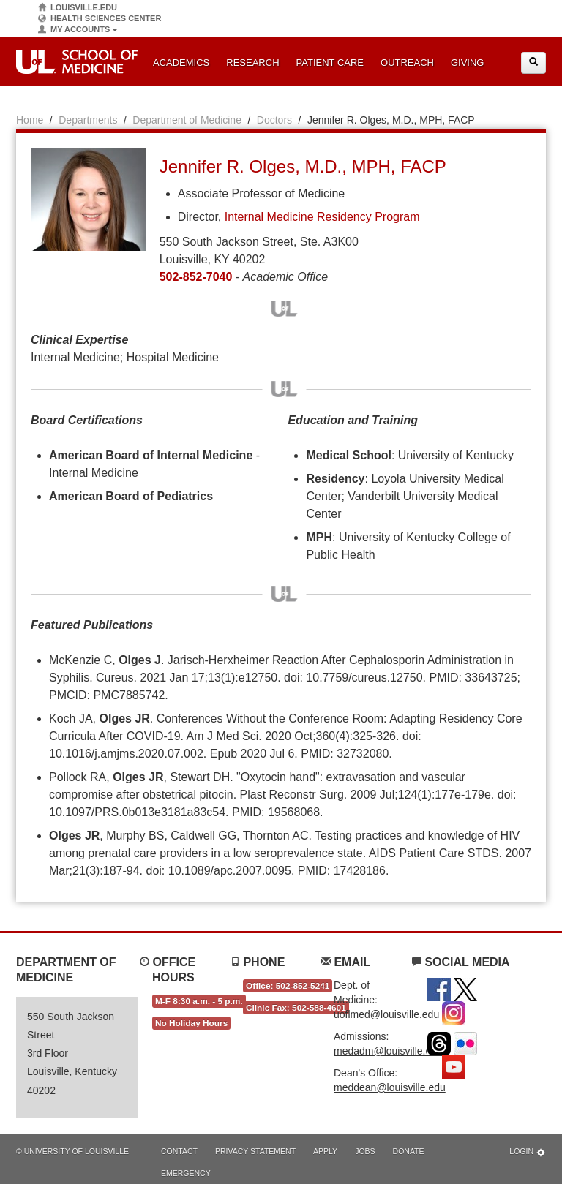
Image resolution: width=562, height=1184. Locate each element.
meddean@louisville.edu (390, 1087)
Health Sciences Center (99, 18)
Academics (181, 62)
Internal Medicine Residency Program (322, 217)
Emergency (186, 1173)
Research (252, 62)
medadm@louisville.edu (388, 1051)
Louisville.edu (77, 7)
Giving (467, 62)
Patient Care (330, 62)
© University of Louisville (72, 1151)
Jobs (365, 1151)
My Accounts (78, 29)
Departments (88, 120)
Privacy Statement (255, 1151)
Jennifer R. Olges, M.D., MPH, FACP (303, 166)
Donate (408, 1151)
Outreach (407, 62)
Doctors (274, 120)
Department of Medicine (186, 120)
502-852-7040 (196, 277)
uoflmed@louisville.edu (386, 1014)
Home (29, 120)
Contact (179, 1151)
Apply (325, 1151)
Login (527, 1152)
